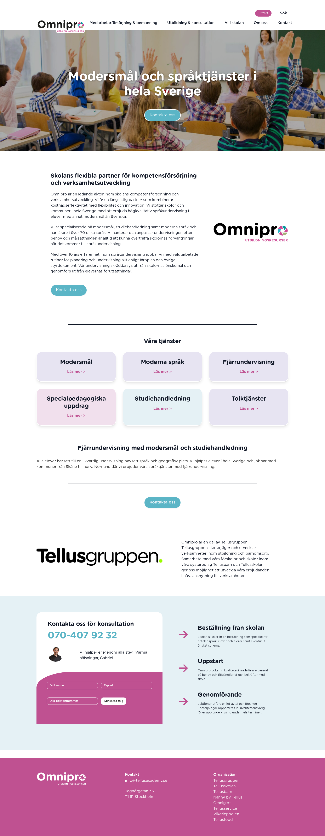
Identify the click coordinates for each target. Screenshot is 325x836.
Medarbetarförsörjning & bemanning (123, 23)
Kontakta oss (162, 115)
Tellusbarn (222, 792)
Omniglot (222, 803)
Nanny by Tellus (228, 797)
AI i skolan (234, 23)
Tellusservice (225, 809)
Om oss (261, 23)
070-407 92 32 (82, 635)
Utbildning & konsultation (191, 23)
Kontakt (285, 23)
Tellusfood (223, 820)
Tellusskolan (224, 786)
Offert (263, 13)
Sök (283, 13)
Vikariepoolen (226, 814)
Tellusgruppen (226, 781)
